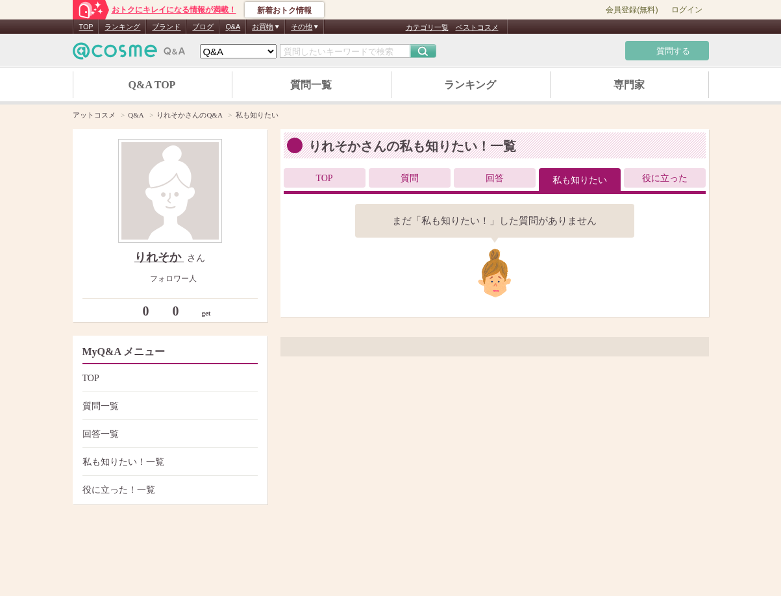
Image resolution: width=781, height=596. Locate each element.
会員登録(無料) (632, 9)
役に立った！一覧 (168, 490)
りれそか (159, 257)
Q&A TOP (152, 84)
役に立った (665, 178)
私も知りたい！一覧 (168, 462)
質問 (410, 178)
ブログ (203, 27)
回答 (495, 178)
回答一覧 (168, 434)
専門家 (629, 84)
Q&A (232, 27)
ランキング (122, 27)
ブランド (166, 27)
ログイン (686, 9)
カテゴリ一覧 (427, 27)
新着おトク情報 (284, 10)
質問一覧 (311, 84)
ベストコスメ (477, 27)
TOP (86, 27)
